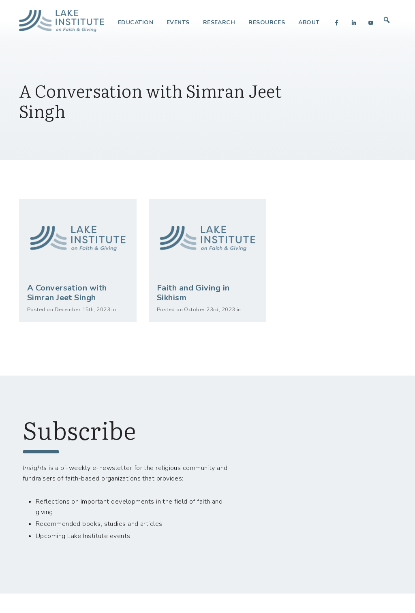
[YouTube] (371, 23)
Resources (266, 22)
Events (178, 22)
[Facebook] (336, 23)
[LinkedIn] (354, 23)
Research (219, 22)
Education (135, 22)
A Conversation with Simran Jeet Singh (67, 292)
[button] (387, 20)
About (308, 22)
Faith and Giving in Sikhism (193, 292)
